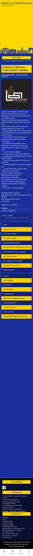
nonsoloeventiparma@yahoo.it (10, 499)
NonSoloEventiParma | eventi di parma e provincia (16, 5)
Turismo (5, 276)
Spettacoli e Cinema (9, 229)
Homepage (5, 517)
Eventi (5, 225)
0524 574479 (5, 201)
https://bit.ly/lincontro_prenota (10, 175)
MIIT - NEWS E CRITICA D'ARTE (13, 261)
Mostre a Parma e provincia (11, 265)
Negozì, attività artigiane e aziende (14, 298)
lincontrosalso (6, 188)
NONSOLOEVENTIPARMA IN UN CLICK (15, 316)
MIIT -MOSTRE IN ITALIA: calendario (14, 252)
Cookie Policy (21, 511)
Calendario (21, 552)
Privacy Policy (13, 511)
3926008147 (10, 507)
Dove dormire (7, 285)
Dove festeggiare (8, 289)
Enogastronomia (8, 294)
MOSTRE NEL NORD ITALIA (11, 243)
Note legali (5, 511)
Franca (24, 156)
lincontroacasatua (17, 188)
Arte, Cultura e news (9, 234)
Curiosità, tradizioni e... (10, 303)
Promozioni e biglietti (9, 238)
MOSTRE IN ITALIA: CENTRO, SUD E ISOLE (16, 247)
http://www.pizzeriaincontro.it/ (10, 199)
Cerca (29, 552)
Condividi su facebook (8, 211)
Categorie (12, 552)
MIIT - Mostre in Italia (9, 256)
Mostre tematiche (8, 270)
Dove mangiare (8, 280)
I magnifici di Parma (9, 307)
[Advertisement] (16, 27)
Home (4, 552)
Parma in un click (8, 312)
